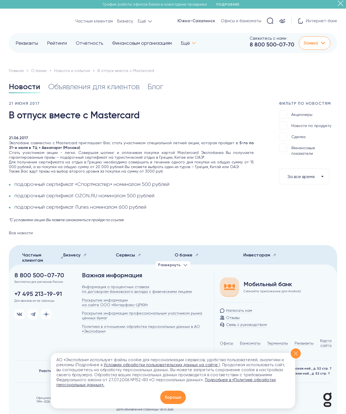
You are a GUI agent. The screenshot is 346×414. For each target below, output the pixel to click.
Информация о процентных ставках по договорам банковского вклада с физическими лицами (137, 289)
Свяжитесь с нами (268, 38)
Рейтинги (57, 43)
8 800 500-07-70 (272, 44)
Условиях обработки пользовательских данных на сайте (161, 364)
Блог (155, 86)
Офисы (226, 343)
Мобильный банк (268, 284)
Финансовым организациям (142, 43)
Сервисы (128, 255)
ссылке (117, 220)
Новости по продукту (305, 125)
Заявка (315, 43)
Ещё (185, 43)
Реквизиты (27, 43)
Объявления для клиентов (94, 86)
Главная (16, 70)
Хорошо (173, 397)
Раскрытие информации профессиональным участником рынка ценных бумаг (142, 315)
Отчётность (89, 43)
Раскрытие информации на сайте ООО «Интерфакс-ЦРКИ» (115, 302)
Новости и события (72, 70)
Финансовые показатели (297, 150)
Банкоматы (250, 343)
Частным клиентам (94, 21)
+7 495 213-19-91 (38, 294)
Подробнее (229, 4)
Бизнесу (125, 21)
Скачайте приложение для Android (272, 291)
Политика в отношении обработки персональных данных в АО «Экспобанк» (141, 328)
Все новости (21, 233)
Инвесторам (259, 255)
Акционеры (295, 114)
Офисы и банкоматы (241, 20)
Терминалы (277, 343)
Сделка (292, 137)
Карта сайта (326, 343)
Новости (24, 86)
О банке (39, 70)
